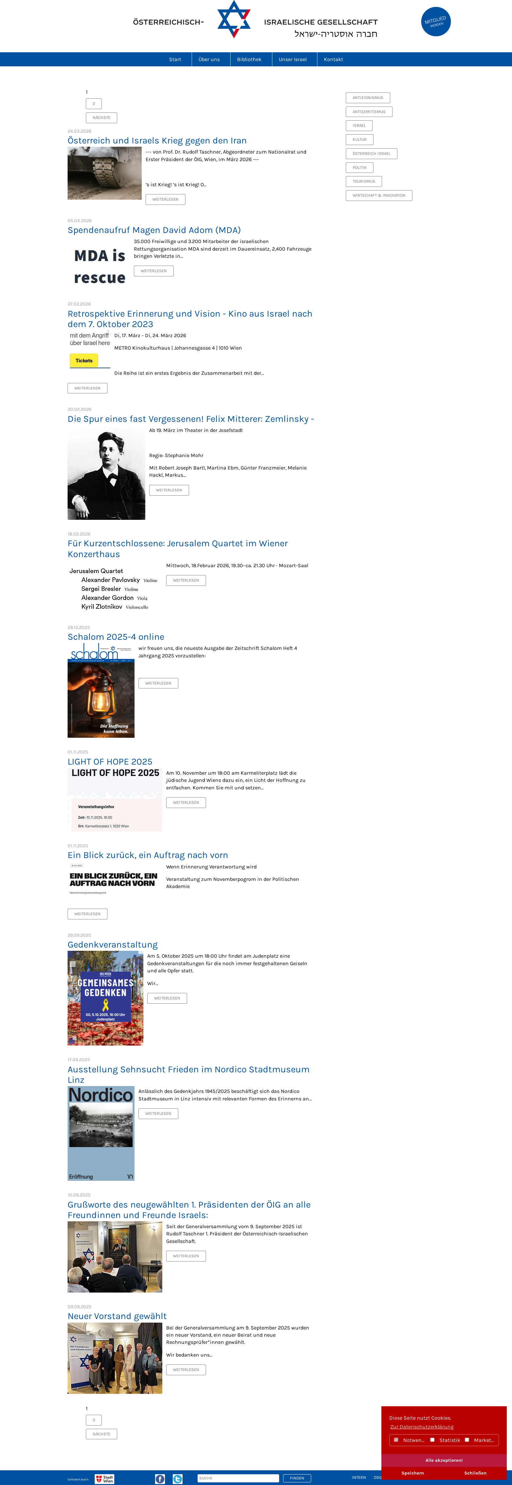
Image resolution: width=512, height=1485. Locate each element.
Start (177, 59)
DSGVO (380, 1477)
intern (359, 1477)
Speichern (412, 1473)
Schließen (475, 1473)
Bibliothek (251, 59)
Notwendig (409, 1440)
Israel (359, 125)
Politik (360, 167)
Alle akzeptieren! (444, 1460)
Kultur (360, 139)
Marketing (481, 1440)
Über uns (211, 59)
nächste (101, 117)
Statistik (444, 1440)
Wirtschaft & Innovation (379, 195)
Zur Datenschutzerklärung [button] (422, 1427)
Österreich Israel (372, 153)
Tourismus (364, 181)
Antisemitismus (369, 111)
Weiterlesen (165, 199)
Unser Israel (295, 59)
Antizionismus (368, 97)
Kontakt (333, 59)
